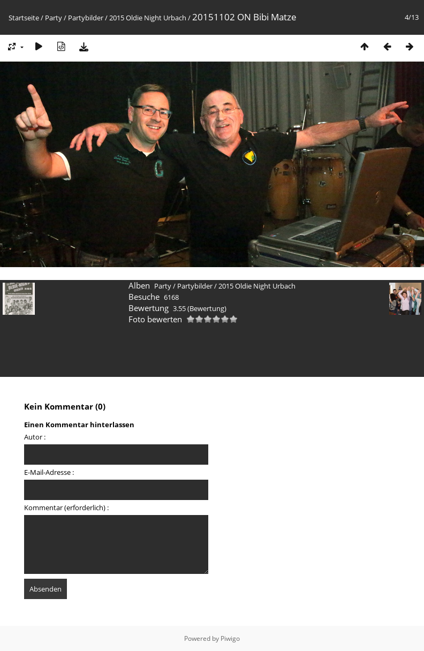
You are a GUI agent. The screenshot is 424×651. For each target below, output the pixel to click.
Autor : (35, 437)
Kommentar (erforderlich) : (66, 507)
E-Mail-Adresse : (49, 472)
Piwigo (230, 638)
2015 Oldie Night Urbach (147, 17)
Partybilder (85, 17)
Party (53, 17)
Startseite (24, 17)
